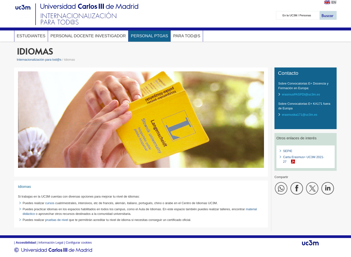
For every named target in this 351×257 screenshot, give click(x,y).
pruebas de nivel (56, 220)
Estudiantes (31, 36)
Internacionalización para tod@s (39, 59)
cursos (49, 203)
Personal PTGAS (149, 36)
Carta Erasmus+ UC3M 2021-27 (303, 159)
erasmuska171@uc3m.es (299, 114)
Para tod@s (186, 36)
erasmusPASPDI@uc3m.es (301, 94)
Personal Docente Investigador (88, 36)
